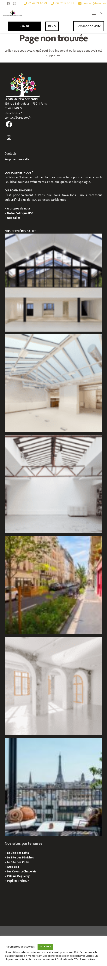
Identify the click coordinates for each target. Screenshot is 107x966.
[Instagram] (14, 3)
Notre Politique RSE (20, 213)
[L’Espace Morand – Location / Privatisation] (53, 383)
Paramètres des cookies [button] (20, 947)
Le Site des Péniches (20, 857)
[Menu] (93, 13)
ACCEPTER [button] (45, 946)
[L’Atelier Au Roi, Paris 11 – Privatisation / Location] (53, 484)
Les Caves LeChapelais (21, 871)
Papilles (12, 880)
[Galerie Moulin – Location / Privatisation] (53, 283)
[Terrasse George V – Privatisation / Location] (53, 787)
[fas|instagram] (9, 138)
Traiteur (23, 880)
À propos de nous (19, 208)
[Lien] (13, 13)
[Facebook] (8, 3)
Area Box (13, 867)
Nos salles (13, 218)
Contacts (10, 153)
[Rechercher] (102, 13)
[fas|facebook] (9, 124)
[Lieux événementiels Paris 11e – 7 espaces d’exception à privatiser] (53, 585)
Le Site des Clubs (18, 862)
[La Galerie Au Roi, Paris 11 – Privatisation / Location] (53, 686)
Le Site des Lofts (18, 853)
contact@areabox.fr (18, 117)
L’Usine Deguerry (18, 876)
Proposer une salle (17, 159)
